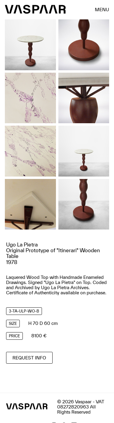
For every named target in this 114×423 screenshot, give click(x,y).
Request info (29, 357)
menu (102, 9)
